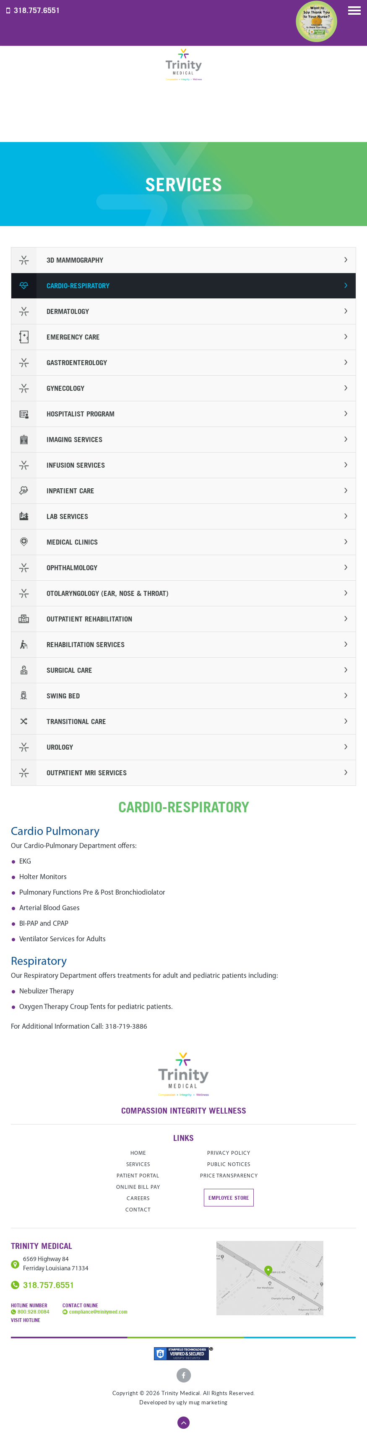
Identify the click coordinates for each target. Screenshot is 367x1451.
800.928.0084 (33, 1312)
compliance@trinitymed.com (98, 1312)
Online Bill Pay (138, 1187)
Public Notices (228, 1164)
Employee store (228, 1197)
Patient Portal (138, 1176)
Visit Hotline (25, 1320)
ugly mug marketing (202, 1402)
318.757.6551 (37, 10)
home (138, 1153)
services (138, 1164)
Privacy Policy (228, 1153)
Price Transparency (229, 1176)
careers (138, 1198)
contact (138, 1210)
